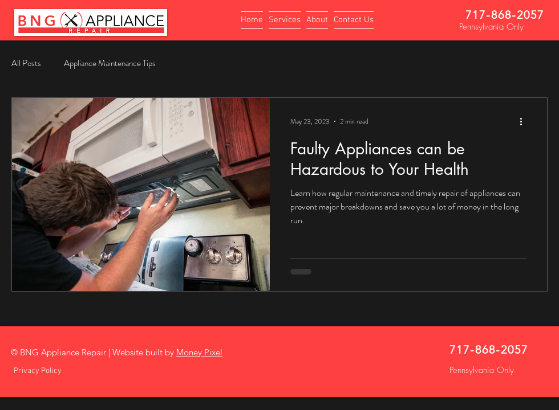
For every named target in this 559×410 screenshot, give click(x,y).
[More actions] (525, 121)
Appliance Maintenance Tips (110, 63)
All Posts (26, 63)
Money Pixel (199, 352)
